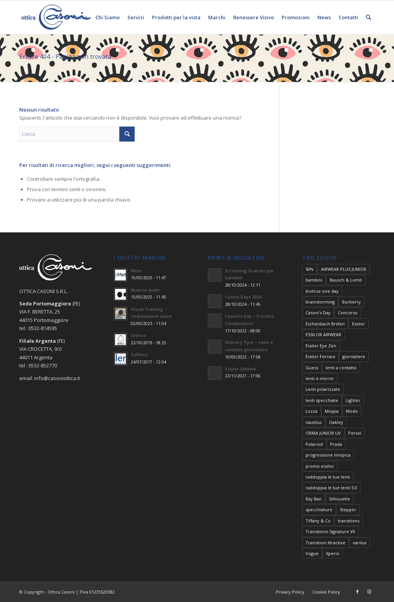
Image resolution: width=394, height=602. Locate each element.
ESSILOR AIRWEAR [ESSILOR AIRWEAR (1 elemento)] (323, 334)
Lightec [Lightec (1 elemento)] (353, 400)
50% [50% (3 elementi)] (310, 269)
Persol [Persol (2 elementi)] (354, 433)
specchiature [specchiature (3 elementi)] (319, 509)
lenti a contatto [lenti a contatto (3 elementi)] (341, 367)
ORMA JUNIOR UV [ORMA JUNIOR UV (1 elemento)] (323, 433)
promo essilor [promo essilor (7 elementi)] (320, 466)
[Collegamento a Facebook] (357, 591)
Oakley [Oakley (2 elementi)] (336, 422)
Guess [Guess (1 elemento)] (312, 367)
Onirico (138, 335)
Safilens (139, 354)
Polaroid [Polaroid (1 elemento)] (314, 444)
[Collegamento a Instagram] (369, 591)
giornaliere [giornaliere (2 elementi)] (353, 356)
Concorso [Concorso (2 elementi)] (347, 312)
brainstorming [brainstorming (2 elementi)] (320, 302)
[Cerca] (368, 17)
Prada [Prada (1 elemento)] (336, 444)
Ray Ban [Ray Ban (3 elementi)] (314, 499)
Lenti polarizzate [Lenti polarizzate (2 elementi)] (323, 389)
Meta (136, 270)
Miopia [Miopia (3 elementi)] (332, 411)
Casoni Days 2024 (243, 297)
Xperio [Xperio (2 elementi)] (332, 553)
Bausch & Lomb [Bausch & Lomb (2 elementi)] (346, 280)
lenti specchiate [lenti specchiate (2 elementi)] (322, 400)
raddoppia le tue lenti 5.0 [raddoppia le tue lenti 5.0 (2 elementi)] (331, 487)
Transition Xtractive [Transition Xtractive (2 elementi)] (326, 542)
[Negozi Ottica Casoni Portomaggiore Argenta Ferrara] (56, 17)
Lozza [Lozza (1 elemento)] (311, 411)
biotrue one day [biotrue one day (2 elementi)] (322, 291)
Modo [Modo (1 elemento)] (352, 411)
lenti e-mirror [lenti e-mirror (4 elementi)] (320, 378)
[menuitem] (80, 17)
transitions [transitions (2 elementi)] (348, 521)
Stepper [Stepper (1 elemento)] (348, 509)
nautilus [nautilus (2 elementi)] (314, 422)
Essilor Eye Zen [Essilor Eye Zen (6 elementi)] (321, 346)
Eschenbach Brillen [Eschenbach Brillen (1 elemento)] (325, 324)
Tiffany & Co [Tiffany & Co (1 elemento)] (318, 521)
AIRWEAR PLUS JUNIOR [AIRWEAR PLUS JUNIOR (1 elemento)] (343, 269)
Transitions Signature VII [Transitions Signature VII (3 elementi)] (330, 531)
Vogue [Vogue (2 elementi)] (312, 553)
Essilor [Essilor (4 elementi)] (358, 324)
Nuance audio (145, 290)
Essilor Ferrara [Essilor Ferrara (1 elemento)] (320, 356)
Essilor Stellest (240, 369)
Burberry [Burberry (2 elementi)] (351, 302)
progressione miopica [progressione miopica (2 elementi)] (328, 455)
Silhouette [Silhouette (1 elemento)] (339, 499)
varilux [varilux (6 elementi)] (360, 542)
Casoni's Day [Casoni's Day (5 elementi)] (318, 312)
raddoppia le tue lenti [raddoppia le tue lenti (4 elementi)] (328, 477)
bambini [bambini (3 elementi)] (314, 280)
